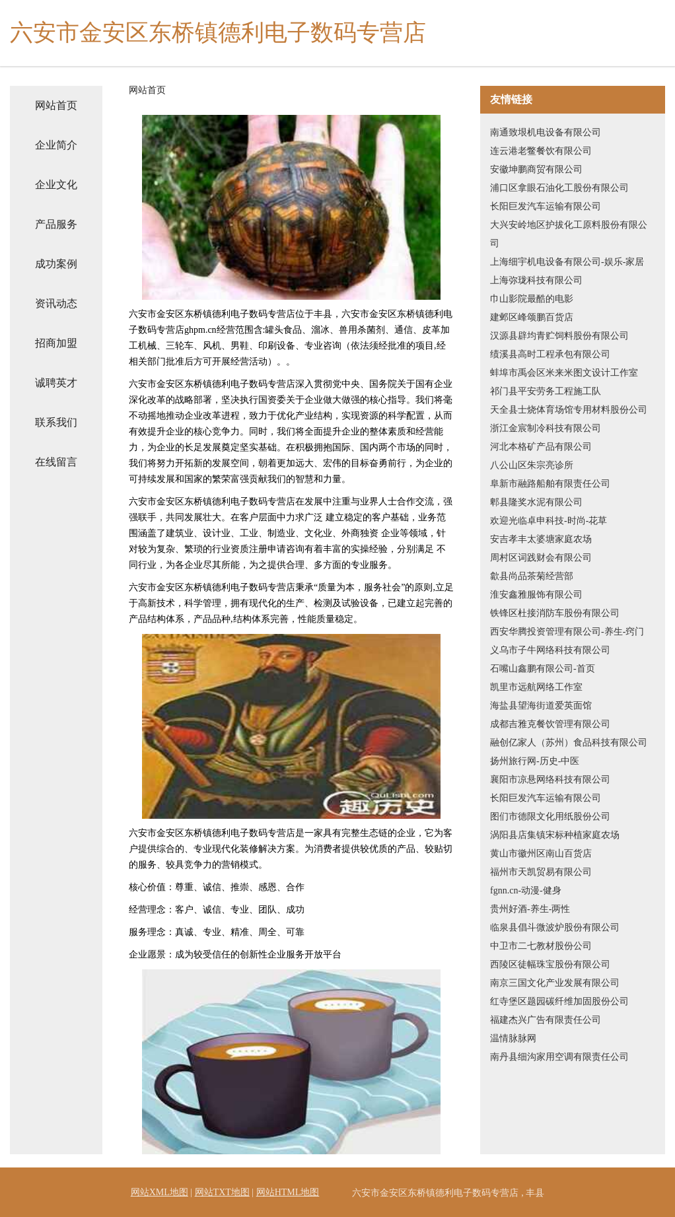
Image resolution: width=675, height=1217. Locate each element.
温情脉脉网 (513, 1038)
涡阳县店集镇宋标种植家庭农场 (555, 835)
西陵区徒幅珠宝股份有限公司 (550, 964)
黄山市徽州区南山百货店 (541, 853)
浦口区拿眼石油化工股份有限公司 (559, 188)
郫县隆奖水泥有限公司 (536, 502)
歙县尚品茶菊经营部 (531, 576)
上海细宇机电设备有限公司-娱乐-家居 (567, 262)
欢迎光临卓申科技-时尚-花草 (548, 521)
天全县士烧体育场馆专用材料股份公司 (568, 410)
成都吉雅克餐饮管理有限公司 (550, 724)
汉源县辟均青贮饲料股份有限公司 (559, 336)
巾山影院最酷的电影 (531, 299)
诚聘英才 (56, 382)
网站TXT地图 (222, 1192)
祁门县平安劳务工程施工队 (545, 391)
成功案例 (56, 263)
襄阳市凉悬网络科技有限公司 (550, 779)
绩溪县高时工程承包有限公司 (550, 354)
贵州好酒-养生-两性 (530, 909)
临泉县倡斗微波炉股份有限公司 (555, 927)
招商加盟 (56, 343)
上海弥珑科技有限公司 (536, 280)
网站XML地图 (159, 1192)
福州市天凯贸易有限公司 (541, 872)
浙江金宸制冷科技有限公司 (545, 428)
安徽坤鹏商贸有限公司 (536, 169)
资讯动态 (56, 303)
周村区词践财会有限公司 (541, 558)
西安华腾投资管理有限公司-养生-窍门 (567, 632)
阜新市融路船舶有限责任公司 (550, 484)
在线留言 (56, 462)
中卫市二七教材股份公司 (541, 946)
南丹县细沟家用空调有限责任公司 (559, 1057)
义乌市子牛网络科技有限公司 (550, 650)
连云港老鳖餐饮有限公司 (541, 151)
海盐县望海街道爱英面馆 (541, 706)
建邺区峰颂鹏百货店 (531, 317)
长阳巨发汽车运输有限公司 (545, 206)
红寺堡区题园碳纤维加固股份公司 (559, 1001)
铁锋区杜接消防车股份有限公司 (555, 613)
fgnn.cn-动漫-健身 (525, 890)
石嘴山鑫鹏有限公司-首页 (542, 669)
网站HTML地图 (288, 1192)
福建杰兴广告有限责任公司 (545, 1020)
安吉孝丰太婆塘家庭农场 (541, 539)
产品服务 (56, 224)
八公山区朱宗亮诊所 (531, 465)
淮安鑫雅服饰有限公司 (536, 595)
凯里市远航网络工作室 (536, 687)
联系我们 (56, 422)
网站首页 (56, 105)
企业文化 (56, 184)
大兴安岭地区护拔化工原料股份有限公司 (568, 234)
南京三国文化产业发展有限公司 (555, 983)
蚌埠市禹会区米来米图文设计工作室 (564, 373)
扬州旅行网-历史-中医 (534, 761)
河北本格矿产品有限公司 (541, 447)
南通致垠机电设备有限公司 (545, 132)
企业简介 (56, 145)
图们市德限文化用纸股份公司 (550, 816)
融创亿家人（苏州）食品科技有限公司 (568, 743)
